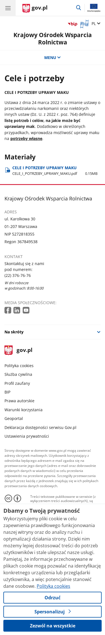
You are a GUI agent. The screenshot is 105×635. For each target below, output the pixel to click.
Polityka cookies (19, 365)
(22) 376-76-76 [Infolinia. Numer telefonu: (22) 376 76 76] (17, 275)
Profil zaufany (17, 383)
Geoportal (13, 418)
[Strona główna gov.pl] (35, 8)
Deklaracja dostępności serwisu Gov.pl (40, 427)
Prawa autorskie (19, 400)
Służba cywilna (18, 374)
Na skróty (14, 332)
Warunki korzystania (23, 409)
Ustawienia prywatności (26, 436)
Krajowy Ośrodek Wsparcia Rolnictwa (52, 38)
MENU (52, 57)
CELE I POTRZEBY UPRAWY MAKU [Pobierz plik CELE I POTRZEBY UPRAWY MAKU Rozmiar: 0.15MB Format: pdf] (54, 170)
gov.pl (18, 350)
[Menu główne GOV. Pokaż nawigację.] (8, 8)
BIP (7, 392)
